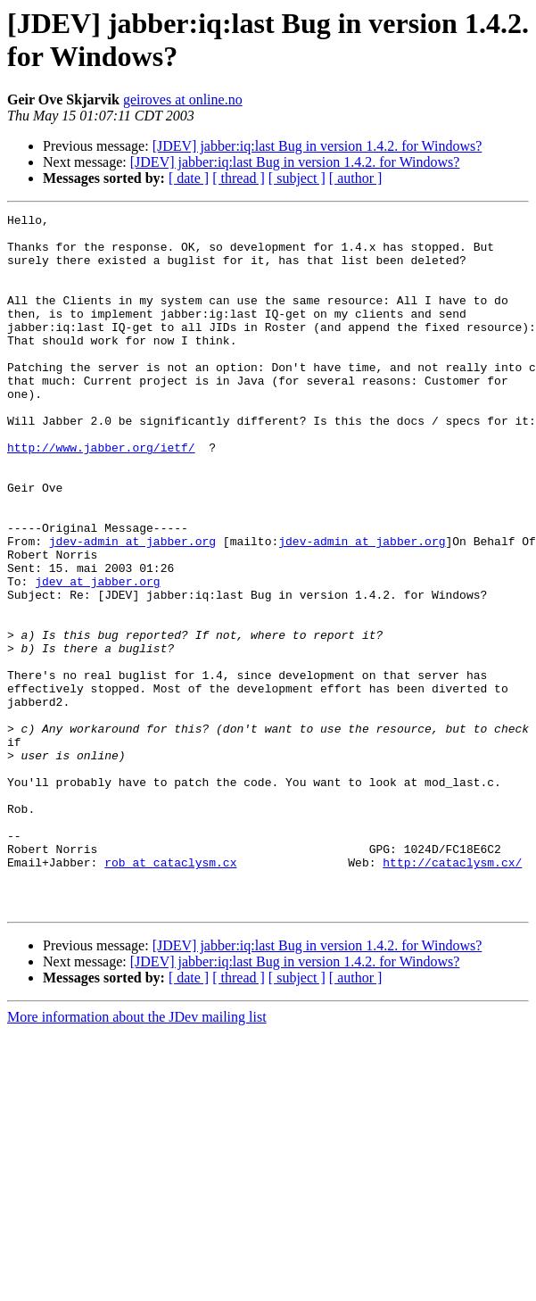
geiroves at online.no (183, 99)
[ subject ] (297, 178)
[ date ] (189, 178)
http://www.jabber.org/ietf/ (101, 495)
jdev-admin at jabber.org (132, 608)
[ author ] (356, 178)
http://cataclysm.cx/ (452, 993)
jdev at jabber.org (97, 656)
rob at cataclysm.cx (170, 993)
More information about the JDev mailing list (137, 1156)
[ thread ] (238, 178)
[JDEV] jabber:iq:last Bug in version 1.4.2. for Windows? (317, 145)
